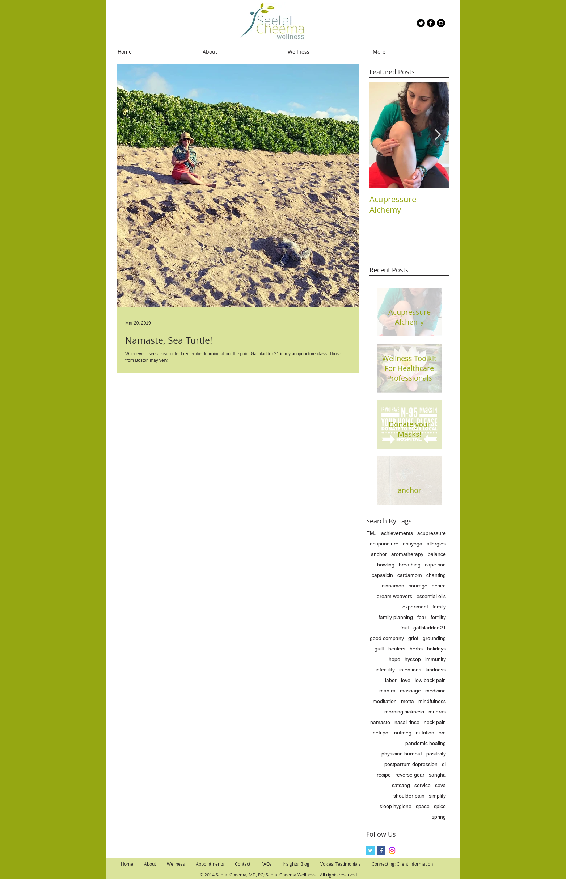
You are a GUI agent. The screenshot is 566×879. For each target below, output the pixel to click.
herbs (416, 649)
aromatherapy (407, 554)
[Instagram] (392, 850)
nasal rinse (406, 722)
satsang (401, 785)
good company (387, 638)
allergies (436, 544)
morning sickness (404, 712)
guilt (379, 649)
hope (394, 659)
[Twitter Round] (421, 23)
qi (444, 764)
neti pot (381, 733)
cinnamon (393, 586)
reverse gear (409, 775)
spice (440, 806)
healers (396, 649)
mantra (387, 691)
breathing (410, 565)
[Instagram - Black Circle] (441, 23)
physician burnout (401, 754)
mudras (437, 712)
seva (440, 785)
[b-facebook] (431, 23)
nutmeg (402, 733)
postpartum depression (411, 764)
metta (407, 701)
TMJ (372, 533)
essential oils (431, 596)
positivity (436, 754)
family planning (396, 617)
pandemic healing (425, 743)
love (405, 680)
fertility (438, 617)
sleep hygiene (395, 806)
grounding (434, 638)
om (442, 733)
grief (413, 638)
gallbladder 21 (429, 628)
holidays (436, 649)
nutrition (425, 733)
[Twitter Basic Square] (370, 850)
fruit (404, 628)
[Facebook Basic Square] (381, 850)
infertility (385, 670)
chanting (436, 575)
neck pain (435, 722)
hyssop (413, 659)
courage (418, 586)
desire (439, 586)
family (439, 607)
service (422, 785)
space (423, 806)
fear (421, 617)
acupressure (431, 533)
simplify (437, 796)
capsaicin (382, 575)
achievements (397, 533)
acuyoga (412, 544)
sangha (437, 775)
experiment (415, 607)
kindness (436, 670)
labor (391, 680)
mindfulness (432, 701)
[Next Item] (437, 135)
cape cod (435, 565)
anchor (379, 554)
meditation (385, 701)
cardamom (409, 575)
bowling (385, 565)
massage (410, 691)
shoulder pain (408, 796)
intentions (410, 670)
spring (439, 817)
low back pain (430, 680)
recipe (384, 775)
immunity (435, 659)
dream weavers (394, 596)
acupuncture (384, 544)
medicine (435, 691)
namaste (380, 722)
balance (437, 554)
